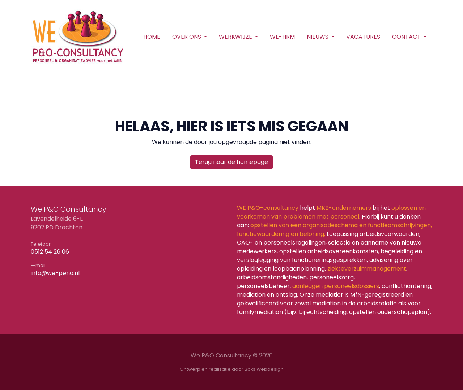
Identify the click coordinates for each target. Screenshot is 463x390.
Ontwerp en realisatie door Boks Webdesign (232, 369)
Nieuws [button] (318, 37)
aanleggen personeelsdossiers (335, 286)
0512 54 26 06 (50, 251)
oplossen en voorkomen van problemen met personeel (331, 212)
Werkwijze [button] (236, 37)
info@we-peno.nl (55, 273)
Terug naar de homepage (231, 162)
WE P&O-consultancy (267, 208)
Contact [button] (407, 37)
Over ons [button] (187, 37)
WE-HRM (282, 37)
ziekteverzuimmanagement (366, 268)
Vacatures (363, 37)
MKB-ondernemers (344, 208)
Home (151, 37)
